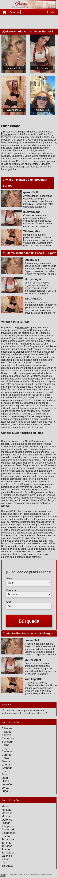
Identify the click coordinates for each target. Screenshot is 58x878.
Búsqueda (15, 12)
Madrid (6, 806)
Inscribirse (52, 12)
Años (8, 601)
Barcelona (8, 738)
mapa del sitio (18, 874)
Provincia (11, 590)
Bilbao (5, 744)
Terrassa (7, 845)
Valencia (7, 855)
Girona (6, 764)
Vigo (4, 862)
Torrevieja (36, 153)
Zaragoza (7, 865)
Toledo (6, 849)
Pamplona (8, 826)
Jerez (28, 156)
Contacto (2, 876)
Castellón (7, 751)
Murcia (6, 816)
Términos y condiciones (30, 874)
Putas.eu (6, 134)
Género (10, 578)
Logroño (7, 784)
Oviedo (6, 822)
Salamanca (8, 832)
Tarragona (8, 839)
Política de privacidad (45, 874)
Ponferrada (8, 829)
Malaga (6, 809)
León (5, 777)
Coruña (6, 754)
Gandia (51, 462)
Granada (7, 767)
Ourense (5, 156)
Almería (6, 735)
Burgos (6, 748)
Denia (5, 758)
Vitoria (5, 859)
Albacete (7, 728)
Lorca (5, 787)
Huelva (6, 771)
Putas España (10, 722)
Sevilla (6, 836)
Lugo (5, 790)
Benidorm (17, 156)
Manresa (47, 153)
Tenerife (6, 842)
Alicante (6, 731)
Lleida (5, 781)
